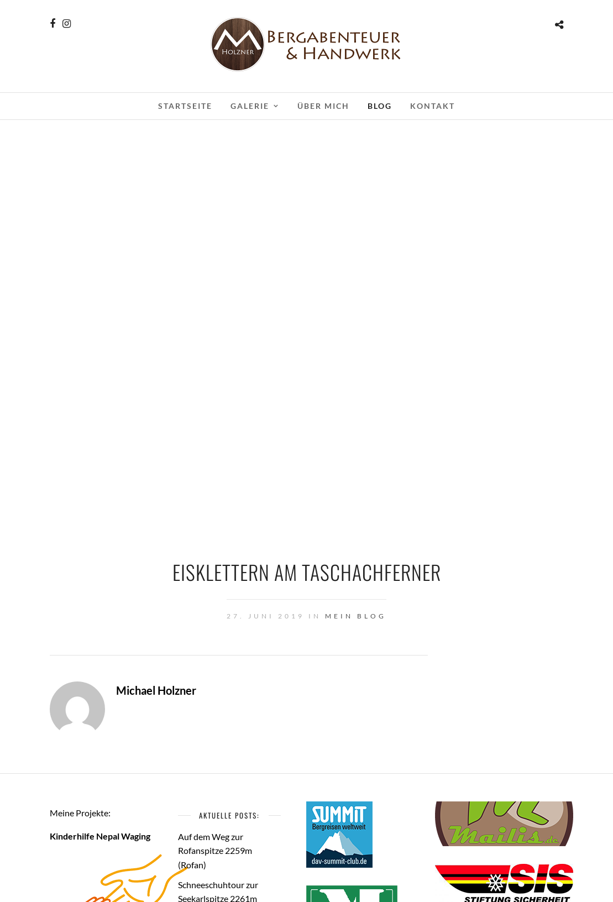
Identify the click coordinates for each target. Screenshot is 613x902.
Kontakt (432, 106)
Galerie (249, 106)
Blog (380, 106)
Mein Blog (355, 616)
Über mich (323, 106)
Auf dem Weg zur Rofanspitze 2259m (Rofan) (215, 850)
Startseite (185, 106)
